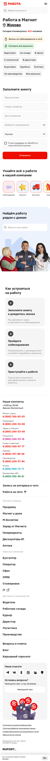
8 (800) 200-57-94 (14, 461)
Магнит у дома (12, 513)
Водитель (9, 602)
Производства (12, 634)
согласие (19, 143)
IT (6, 590)
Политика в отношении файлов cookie (17, 725)
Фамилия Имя (12, 97)
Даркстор (9, 621)
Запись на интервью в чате (20, 485)
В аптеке (38, 67)
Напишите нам (25, 689)
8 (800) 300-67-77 (13, 446)
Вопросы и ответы (15, 643)
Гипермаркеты (12, 532)
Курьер (7, 615)
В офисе (39, 53)
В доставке (10, 67)
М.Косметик (10, 520)
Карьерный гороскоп (16, 656)
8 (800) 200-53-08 (14, 424)
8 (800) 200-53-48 (14, 431)
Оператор (9, 564)
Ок (44, 758)
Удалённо (25, 67)
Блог (6, 650)
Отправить (25, 155)
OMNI (6, 577)
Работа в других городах (12, 735)
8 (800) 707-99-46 (13, 453)
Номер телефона (13, 106)
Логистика (10, 628)
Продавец (9, 507)
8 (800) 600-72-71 (13, 468)
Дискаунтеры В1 (13, 539)
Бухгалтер (9, 558)
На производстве (13, 74)
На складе (25, 53)
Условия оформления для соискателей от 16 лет (21, 732)
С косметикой (11, 60)
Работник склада (14, 608)
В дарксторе (29, 60)
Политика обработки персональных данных (19, 728)
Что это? (5, 759)
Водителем (10, 53)
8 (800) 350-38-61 (13, 476)
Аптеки (7, 545)
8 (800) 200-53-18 (13, 439)
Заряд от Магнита (14, 526)
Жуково (14, 25)
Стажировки (11, 583)
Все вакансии (33, 74)
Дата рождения (13, 116)
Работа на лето (14, 492)
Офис (6, 570)
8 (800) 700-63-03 (14, 416)
